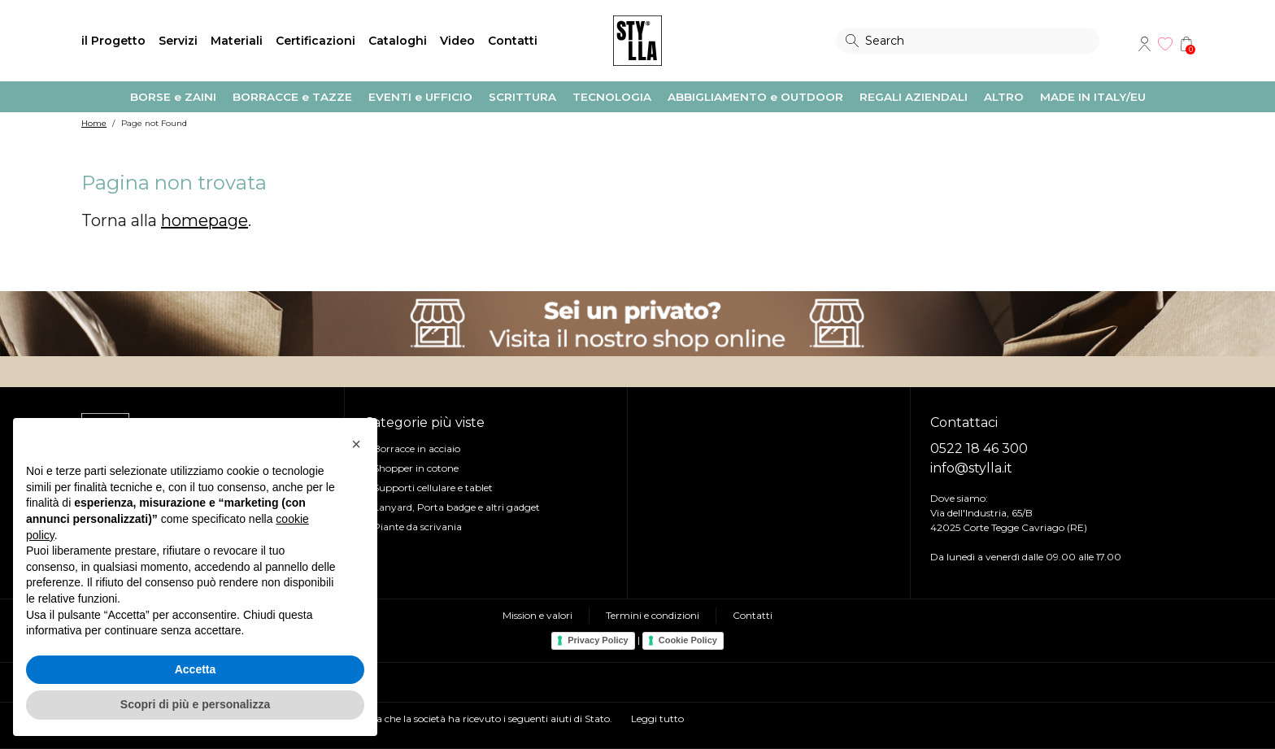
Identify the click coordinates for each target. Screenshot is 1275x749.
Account (1144, 44)
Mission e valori (537, 615)
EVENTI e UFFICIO (420, 96)
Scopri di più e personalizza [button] (195, 704)
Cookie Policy (688, 640)
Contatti (512, 40)
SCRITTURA (522, 96)
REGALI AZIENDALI (913, 96)
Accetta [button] (195, 669)
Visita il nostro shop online (637, 323)
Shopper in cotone (416, 468)
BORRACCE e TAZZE (292, 96)
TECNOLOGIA (611, 96)
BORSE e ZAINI (173, 96)
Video (457, 40)
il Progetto (113, 40)
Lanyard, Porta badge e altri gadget (456, 507)
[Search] (967, 41)
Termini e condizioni (652, 615)
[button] (356, 444)
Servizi (178, 40)
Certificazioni (315, 40)
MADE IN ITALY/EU (1093, 96)
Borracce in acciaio (416, 448)
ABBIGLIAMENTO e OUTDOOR (755, 96)
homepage (204, 220)
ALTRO (1004, 96)
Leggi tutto (657, 718)
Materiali (237, 40)
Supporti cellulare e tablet (433, 487)
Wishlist (1165, 44)
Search (852, 40)
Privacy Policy (598, 640)
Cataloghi (397, 40)
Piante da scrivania (417, 526)
